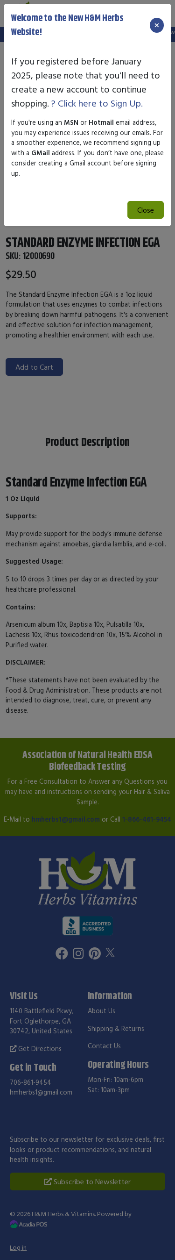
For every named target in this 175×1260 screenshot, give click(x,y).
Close (145, 210)
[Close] (157, 25)
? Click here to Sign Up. (97, 103)
